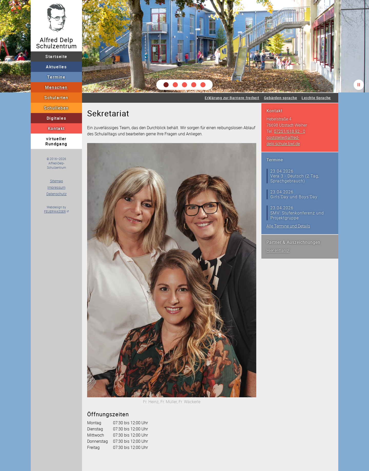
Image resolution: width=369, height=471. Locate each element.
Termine (56, 77)
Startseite (56, 56)
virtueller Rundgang (56, 141)
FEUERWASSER (55, 211)
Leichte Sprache (316, 97)
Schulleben (56, 108)
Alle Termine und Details (288, 226)
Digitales (56, 118)
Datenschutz (56, 193)
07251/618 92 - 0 (289, 131)
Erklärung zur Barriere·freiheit (232, 97)
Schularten (56, 97)
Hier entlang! (277, 250)
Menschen (56, 87)
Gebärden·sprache (280, 97)
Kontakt (56, 128)
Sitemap (56, 180)
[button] (166, 84)
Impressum (56, 187)
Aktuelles (56, 67)
